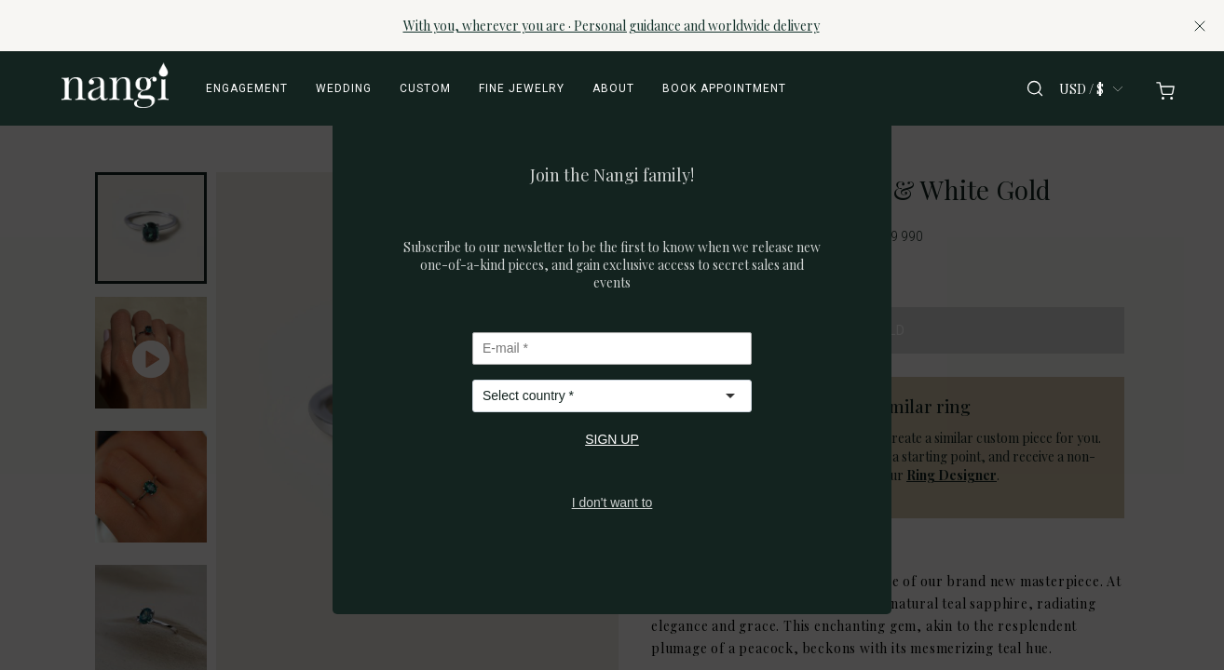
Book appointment (724, 88)
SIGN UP (612, 439)
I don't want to (612, 502)
